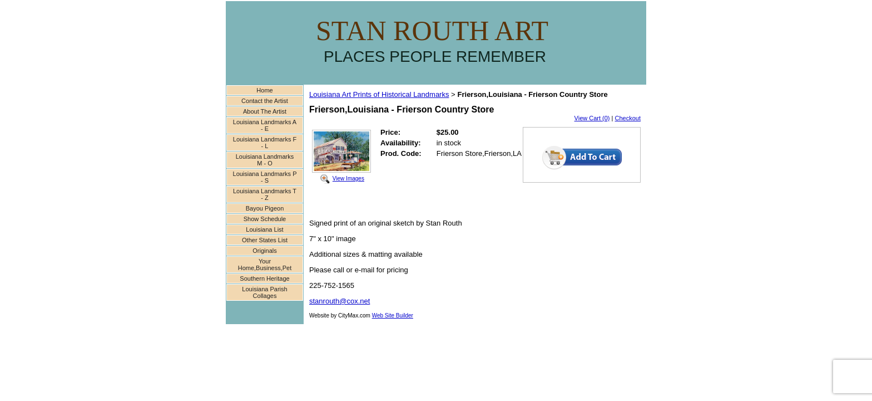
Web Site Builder (392, 315)
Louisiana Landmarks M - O (265, 160)
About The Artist (264, 111)
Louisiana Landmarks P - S (265, 177)
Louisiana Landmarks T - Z (264, 194)
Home (264, 90)
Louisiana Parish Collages (264, 292)
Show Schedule (265, 219)
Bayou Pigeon (265, 208)
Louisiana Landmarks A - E (264, 125)
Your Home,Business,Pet (265, 264)
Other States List (265, 240)
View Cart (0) (592, 118)
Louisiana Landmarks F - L (264, 142)
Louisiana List (264, 229)
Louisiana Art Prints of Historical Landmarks (379, 94)
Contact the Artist (264, 100)
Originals (264, 250)
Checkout (628, 118)
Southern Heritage (264, 278)
